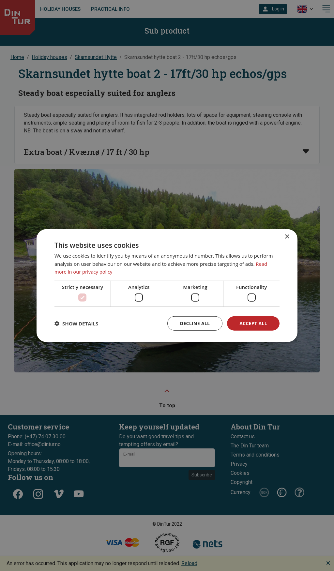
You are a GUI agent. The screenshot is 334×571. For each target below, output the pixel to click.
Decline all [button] (194, 323)
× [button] (286, 236)
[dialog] (167, 285)
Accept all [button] (253, 323)
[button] (76, 323)
